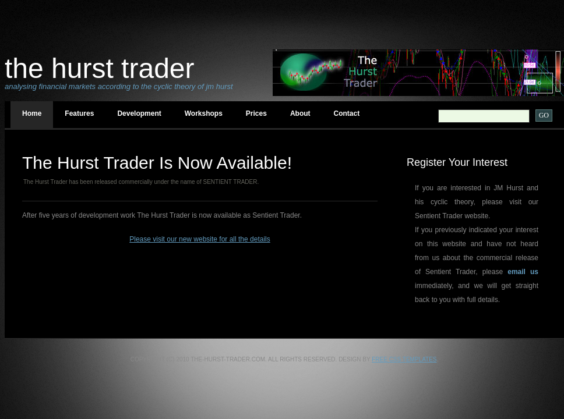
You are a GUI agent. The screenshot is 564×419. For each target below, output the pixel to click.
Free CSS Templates (404, 359)
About (300, 113)
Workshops (204, 113)
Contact (347, 113)
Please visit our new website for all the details (199, 239)
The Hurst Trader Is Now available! (157, 162)
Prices (256, 113)
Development (139, 113)
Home (31, 113)
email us (522, 272)
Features (79, 113)
